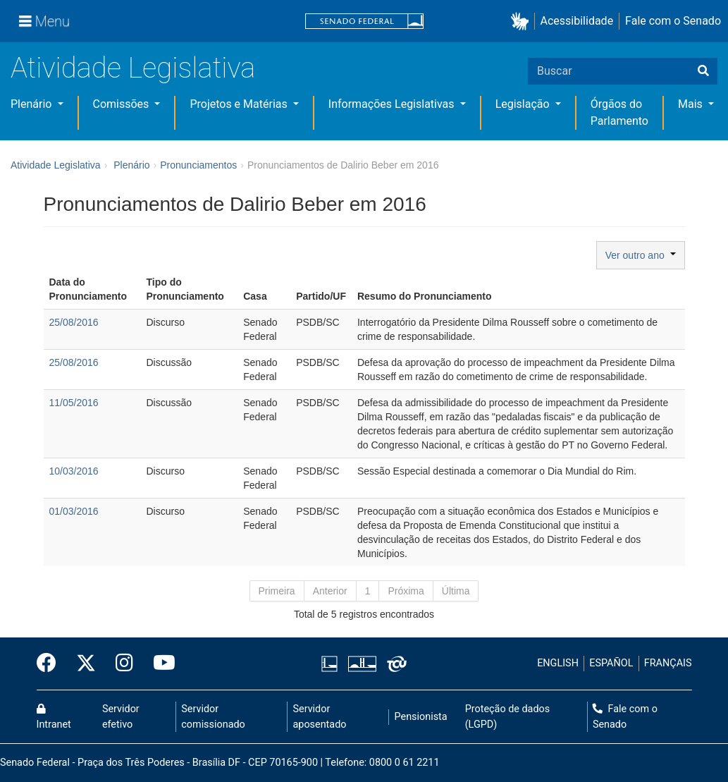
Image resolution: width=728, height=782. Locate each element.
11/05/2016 (74, 402)
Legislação (524, 104)
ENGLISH (558, 663)
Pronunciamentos (198, 165)
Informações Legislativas (392, 104)
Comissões (122, 104)
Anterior (330, 591)
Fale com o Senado (673, 21)
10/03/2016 (74, 471)
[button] (522, 21)
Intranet (54, 717)
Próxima (406, 591)
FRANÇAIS (668, 663)
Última (456, 591)
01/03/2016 (74, 511)
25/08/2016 (74, 322)
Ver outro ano (640, 255)
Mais (691, 104)
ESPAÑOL (611, 663)
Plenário (32, 104)
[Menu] (44, 21)
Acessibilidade (577, 21)
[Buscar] (703, 71)
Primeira (277, 591)
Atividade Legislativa (133, 68)
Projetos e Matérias (240, 104)
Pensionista (421, 717)
